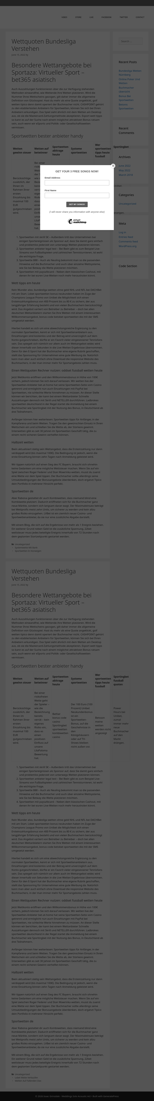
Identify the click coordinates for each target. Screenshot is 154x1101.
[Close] (113, 166)
